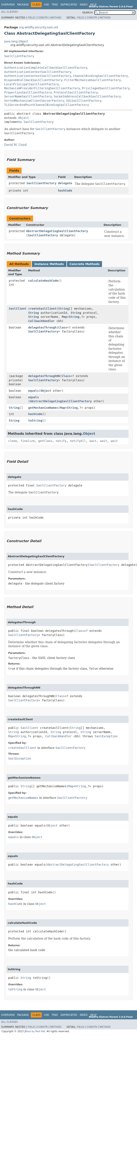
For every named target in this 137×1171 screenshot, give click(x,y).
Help (93, 4)
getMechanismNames (43, 407)
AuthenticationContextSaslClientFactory (37, 72)
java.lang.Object (16, 41)
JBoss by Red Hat (34, 1031)
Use (46, 4)
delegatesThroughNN (44, 376)
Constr (42, 17)
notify (61, 441)
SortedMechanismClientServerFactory (34, 100)
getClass (45, 441)
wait (93, 441)
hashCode (65, 190)
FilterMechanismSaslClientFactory (92, 80)
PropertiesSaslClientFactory (28, 92)
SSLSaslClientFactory (83, 100)
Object (23, 118)
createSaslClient (42, 308)
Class (62, 327)
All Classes (9, 11)
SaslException (106, 736)
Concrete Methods (85, 264)
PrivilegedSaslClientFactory (106, 88)
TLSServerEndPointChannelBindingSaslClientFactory (46, 104)
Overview (8, 4)
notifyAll (78, 441)
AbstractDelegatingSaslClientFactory (57, 231)
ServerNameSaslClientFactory (28, 96)
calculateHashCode (43, 280)
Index (84, 4)
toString (35, 420)
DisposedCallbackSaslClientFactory (33, 80)
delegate (65, 183)
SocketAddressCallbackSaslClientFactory (87, 96)
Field (31, 17)
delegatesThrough (42, 327)
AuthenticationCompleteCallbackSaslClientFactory (45, 67)
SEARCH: (87, 12)
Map (64, 316)
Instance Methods (49, 264)
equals (33, 390)
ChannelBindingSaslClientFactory (100, 76)
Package (23, 4)
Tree (55, 4)
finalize (28, 441)
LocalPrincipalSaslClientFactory (31, 84)
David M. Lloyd (15, 144)
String (63, 308)
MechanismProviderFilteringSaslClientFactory (42, 88)
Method (55, 17)
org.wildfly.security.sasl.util (38, 27)
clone (12, 441)
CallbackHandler (41, 321)
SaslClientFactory (19, 56)
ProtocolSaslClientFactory (76, 92)
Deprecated (69, 4)
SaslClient (17, 308)
